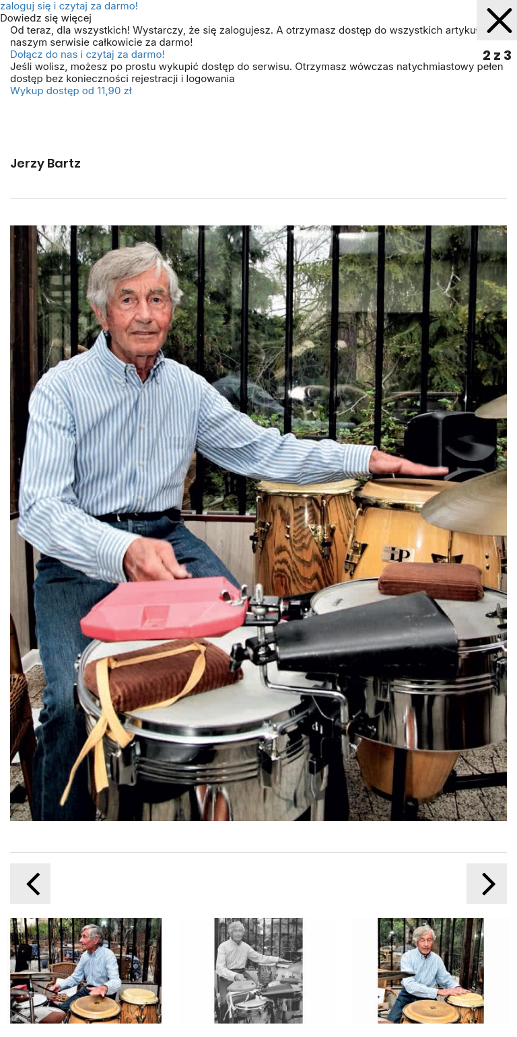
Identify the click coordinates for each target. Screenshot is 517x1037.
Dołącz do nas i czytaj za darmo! (87, 54)
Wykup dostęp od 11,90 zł (71, 90)
